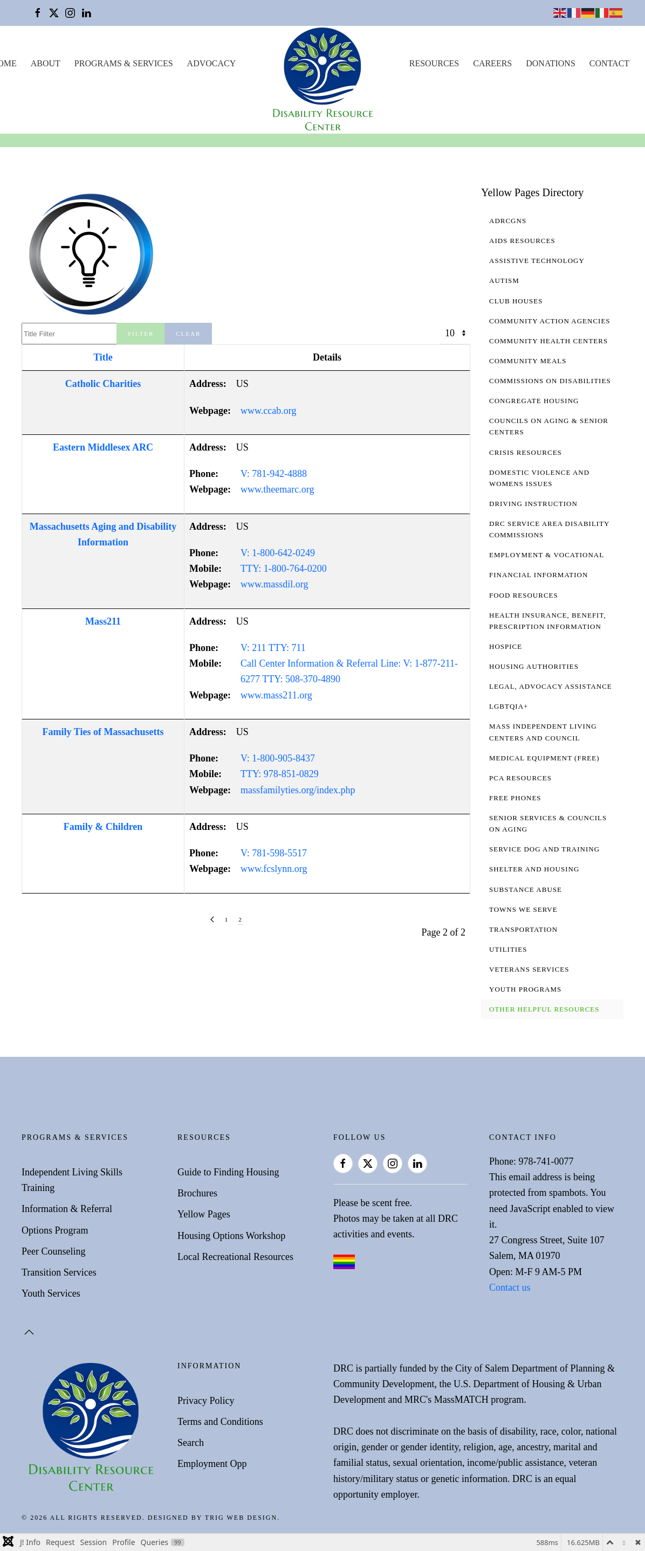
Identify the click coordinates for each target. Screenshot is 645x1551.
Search (190, 1442)
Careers (492, 63)
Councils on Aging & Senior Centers (548, 426)
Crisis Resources (525, 452)
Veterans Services (529, 969)
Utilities (508, 949)
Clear (188, 333)
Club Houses (516, 301)
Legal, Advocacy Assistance (550, 686)
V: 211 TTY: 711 (273, 647)
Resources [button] (434, 63)
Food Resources (523, 595)
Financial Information (538, 575)
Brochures (197, 1193)
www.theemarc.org (277, 489)
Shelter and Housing (534, 869)
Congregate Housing (534, 401)
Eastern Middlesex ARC (103, 447)
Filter (141, 333)
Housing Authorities (534, 666)
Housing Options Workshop (231, 1235)
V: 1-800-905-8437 (278, 758)
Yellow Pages (203, 1214)
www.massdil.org (274, 584)
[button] (29, 1332)
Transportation (523, 929)
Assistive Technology (537, 261)
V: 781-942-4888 (274, 473)
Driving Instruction (533, 504)
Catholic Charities (103, 383)
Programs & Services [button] (123, 63)
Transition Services (59, 1272)
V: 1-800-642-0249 (278, 553)
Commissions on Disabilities (550, 381)
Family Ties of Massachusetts (103, 731)
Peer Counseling (54, 1251)
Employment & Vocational (546, 555)
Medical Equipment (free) (544, 758)
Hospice (505, 646)
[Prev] (212, 919)
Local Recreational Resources (235, 1256)
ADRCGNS (507, 221)
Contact (609, 63)
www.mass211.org (276, 695)
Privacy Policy (206, 1400)
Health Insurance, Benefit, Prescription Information (547, 621)
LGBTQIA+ (508, 706)
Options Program (55, 1230)
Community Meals (527, 361)
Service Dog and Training (544, 849)
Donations (550, 63)
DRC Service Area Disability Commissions (549, 529)
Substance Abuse (525, 889)
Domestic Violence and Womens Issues (539, 478)
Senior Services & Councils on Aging (548, 823)
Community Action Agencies (549, 321)
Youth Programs (525, 989)
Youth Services (51, 1293)
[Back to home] (322, 80)
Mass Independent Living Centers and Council (543, 732)
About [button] (45, 63)
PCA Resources (520, 778)
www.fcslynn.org (274, 868)
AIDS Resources (522, 241)
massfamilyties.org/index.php (298, 790)
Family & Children (103, 826)
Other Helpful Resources (544, 1009)
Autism (504, 280)
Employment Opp (212, 1463)
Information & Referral (67, 1208)
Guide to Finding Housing (228, 1172)
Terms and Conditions (220, 1421)
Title (103, 357)
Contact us (510, 1287)
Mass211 (103, 621)
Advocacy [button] (211, 63)
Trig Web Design (241, 1517)
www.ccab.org (268, 410)
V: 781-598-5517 (274, 853)
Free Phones (515, 798)
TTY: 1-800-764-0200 (284, 568)
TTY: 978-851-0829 (280, 773)
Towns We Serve (523, 909)
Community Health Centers (548, 341)
